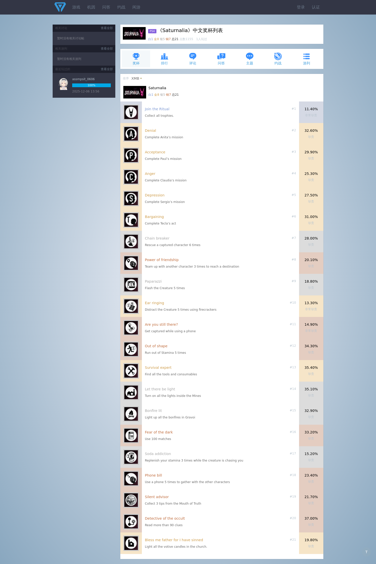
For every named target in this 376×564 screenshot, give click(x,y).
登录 (301, 7)
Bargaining (154, 217)
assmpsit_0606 (83, 79)
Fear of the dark (159, 432)
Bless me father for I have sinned (174, 540)
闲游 (136, 7)
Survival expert (158, 368)
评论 (193, 58)
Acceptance (155, 152)
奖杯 (136, 58)
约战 (121, 7)
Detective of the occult (165, 518)
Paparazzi (153, 281)
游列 (307, 58)
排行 (164, 58)
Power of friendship (162, 260)
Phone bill (153, 475)
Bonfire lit (153, 411)
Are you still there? (161, 324)
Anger (150, 174)
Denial (150, 131)
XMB (135, 78)
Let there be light (160, 389)
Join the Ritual (157, 109)
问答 (106, 7)
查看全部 (107, 28)
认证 (316, 7)
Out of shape (156, 346)
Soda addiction (158, 454)
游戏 (76, 7)
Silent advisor (157, 497)
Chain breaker (157, 238)
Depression (154, 195)
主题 (250, 58)
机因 (91, 7)
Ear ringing (154, 303)
